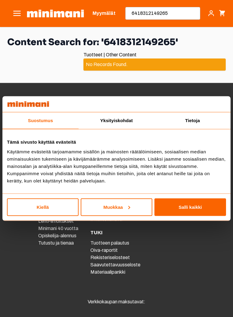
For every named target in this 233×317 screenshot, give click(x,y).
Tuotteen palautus (110, 242)
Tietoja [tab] (192, 120)
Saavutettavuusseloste (115, 264)
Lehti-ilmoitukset (56, 221)
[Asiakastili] (211, 13)
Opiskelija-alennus (57, 235)
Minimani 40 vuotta (58, 228)
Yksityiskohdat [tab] (116, 120)
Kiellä (43, 206)
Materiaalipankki (107, 272)
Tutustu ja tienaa (56, 242)
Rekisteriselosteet (110, 257)
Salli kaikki (190, 206)
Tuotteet (93, 54)
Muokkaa (116, 206)
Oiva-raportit (104, 250)
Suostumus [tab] (40, 120)
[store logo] (55, 13)
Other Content (121, 54)
